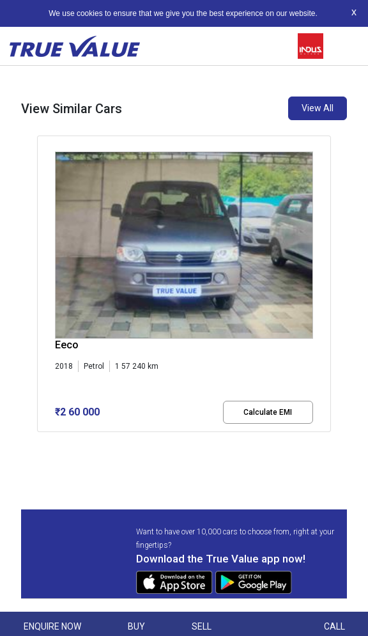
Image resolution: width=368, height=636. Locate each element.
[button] (41, 443)
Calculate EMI (267, 412)
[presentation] (43, 294)
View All (318, 108)
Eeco (67, 345)
